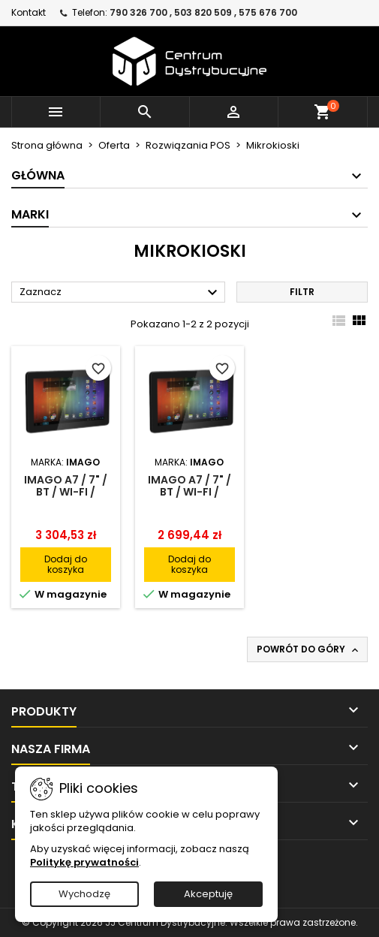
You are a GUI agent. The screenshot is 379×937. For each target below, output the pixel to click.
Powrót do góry (309, 649)
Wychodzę (84, 894)
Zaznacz (120, 293)
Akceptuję (208, 894)
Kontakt (28, 12)
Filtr (302, 291)
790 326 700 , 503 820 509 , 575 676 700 (203, 12)
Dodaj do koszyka (65, 564)
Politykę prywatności (84, 862)
